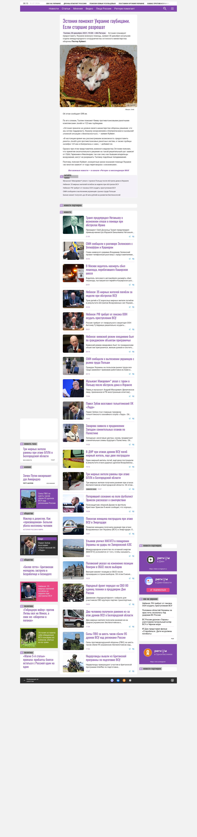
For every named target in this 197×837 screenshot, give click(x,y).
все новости (27, 595)
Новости (62, 8)
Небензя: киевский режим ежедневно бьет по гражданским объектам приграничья (110, 360)
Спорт (40, 673)
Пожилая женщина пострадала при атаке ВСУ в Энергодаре (109, 610)
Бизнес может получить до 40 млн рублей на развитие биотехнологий (91, 195)
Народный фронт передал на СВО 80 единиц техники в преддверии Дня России (107, 701)
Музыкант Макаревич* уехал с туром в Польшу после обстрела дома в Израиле (96, 181)
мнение (27, 601)
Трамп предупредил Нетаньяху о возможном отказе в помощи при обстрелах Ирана (104, 221)
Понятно (167, 814)
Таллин (66, 33)
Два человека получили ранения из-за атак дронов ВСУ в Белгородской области (109, 725)
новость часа (30, 578)
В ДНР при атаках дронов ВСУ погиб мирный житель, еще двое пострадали (108, 521)
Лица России (111, 8)
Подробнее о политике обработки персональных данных (134, 814)
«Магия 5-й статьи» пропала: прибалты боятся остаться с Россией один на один (38, 796)
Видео (97, 8)
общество (28, 648)
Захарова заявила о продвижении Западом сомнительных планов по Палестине (105, 496)
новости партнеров (73, 205)
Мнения (85, 8)
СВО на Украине (50, 4)
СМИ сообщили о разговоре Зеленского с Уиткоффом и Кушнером (109, 245)
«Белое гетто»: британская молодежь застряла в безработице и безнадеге (38, 705)
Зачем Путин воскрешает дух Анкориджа (37, 611)
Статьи (74, 8)
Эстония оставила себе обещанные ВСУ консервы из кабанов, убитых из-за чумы (46, 772)
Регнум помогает (132, 8)
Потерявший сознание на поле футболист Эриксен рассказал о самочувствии (109, 588)
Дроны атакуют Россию (71, 4)
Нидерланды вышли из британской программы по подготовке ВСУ (106, 792)
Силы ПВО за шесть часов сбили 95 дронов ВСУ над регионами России (47, 633)
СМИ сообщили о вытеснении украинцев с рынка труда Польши (89, 191)
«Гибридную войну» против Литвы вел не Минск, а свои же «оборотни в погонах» (38, 749)
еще (172, 773)
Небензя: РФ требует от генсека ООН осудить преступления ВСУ (89, 188)
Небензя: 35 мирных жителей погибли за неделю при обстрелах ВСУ (46, 726)
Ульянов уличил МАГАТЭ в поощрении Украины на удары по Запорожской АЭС (109, 632)
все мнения (51, 618)
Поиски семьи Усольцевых (99, 4)
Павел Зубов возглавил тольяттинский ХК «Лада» (46, 681)
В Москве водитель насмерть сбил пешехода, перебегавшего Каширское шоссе (107, 269)
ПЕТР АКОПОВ (28, 618)
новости (67, 212)
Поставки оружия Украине (128, 4)
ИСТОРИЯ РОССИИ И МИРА (33, 664)
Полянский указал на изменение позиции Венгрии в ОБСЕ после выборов (109, 677)
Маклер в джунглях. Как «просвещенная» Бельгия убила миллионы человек (37, 656)
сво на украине (150, 733)
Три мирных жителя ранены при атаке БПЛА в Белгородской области (38, 587)
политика (28, 740)
